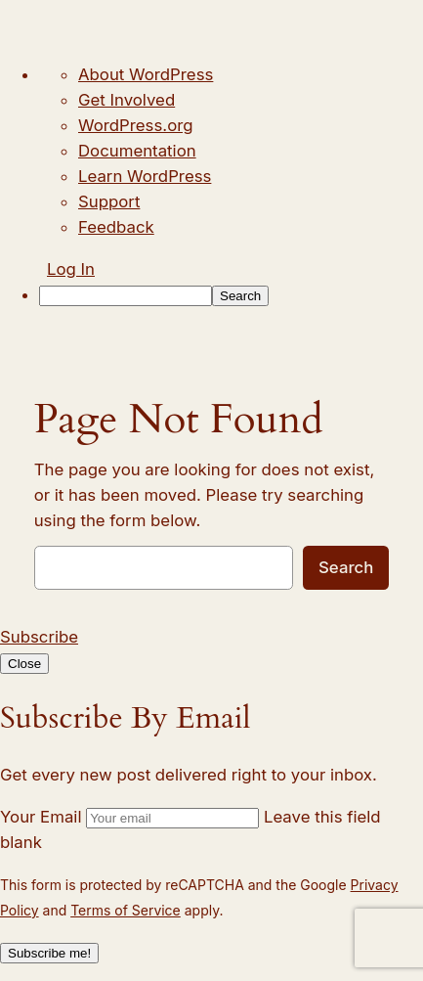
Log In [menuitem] (71, 269)
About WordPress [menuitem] (145, 74)
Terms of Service (125, 910)
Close (24, 663)
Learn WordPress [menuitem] (144, 176)
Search (345, 567)
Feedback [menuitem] (116, 227)
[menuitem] (231, 294)
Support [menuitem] (109, 201)
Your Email (40, 816)
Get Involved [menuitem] (126, 100)
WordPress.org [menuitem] (135, 125)
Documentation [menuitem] (137, 150)
